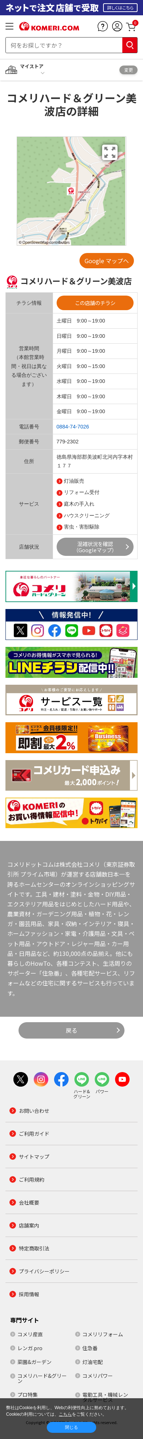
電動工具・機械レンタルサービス (105, 1397)
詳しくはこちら (120, 7)
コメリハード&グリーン (42, 1378)
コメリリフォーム (102, 1334)
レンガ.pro (29, 1348)
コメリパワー (97, 1375)
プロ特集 (27, 1394)
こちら (65, 1414)
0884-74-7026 (73, 427)
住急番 (90, 1348)
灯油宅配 (92, 1361)
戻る (71, 1030)
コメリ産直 (30, 1334)
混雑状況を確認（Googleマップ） (95, 547)
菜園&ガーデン (34, 1361)
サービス (29, 504)
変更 (128, 70)
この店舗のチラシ (95, 303)
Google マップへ (107, 260)
